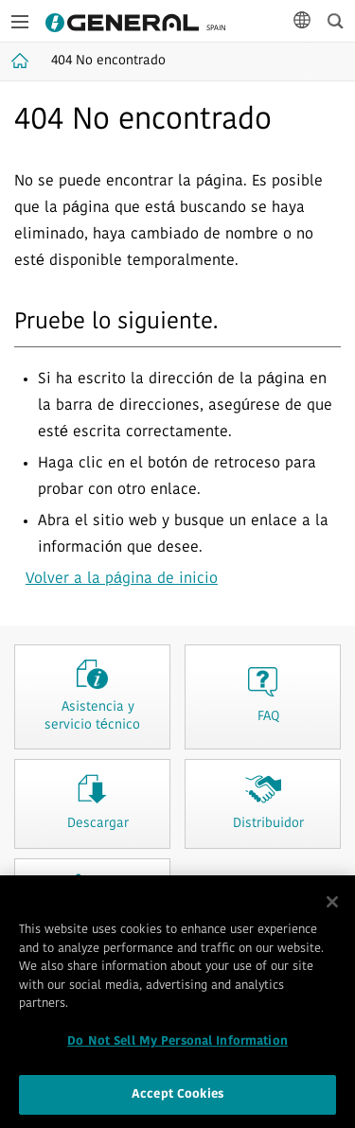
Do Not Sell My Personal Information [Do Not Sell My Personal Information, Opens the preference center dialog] (177, 1044)
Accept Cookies (177, 1098)
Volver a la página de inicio (122, 579)
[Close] (332, 904)
